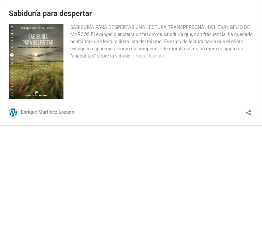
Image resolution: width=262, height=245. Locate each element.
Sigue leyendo (150, 56)
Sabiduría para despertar (50, 13)
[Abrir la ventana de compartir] (248, 110)
